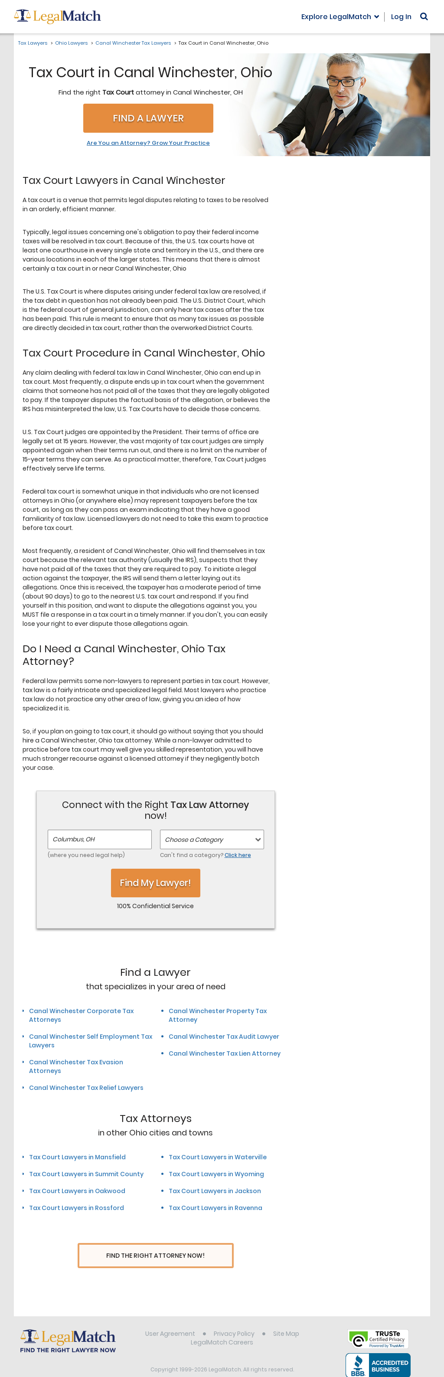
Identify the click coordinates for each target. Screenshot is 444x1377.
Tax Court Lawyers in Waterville (218, 1157)
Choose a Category (194, 839)
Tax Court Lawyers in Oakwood (77, 1191)
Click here (238, 855)
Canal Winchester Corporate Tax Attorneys (81, 1015)
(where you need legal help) (86, 855)
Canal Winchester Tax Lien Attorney (225, 1053)
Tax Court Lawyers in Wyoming (216, 1174)
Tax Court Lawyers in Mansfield (77, 1157)
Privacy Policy (234, 1317)
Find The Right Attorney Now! (155, 1256)
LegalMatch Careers (222, 1326)
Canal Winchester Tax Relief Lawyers (86, 1087)
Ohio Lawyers (71, 42)
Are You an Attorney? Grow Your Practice (148, 143)
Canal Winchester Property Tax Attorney (218, 1015)
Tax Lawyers (32, 42)
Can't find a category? (205, 855)
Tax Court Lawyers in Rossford (76, 1208)
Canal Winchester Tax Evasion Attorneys (76, 1066)
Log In (401, 17)
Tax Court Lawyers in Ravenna (215, 1208)
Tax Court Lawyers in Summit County (86, 1174)
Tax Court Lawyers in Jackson (215, 1191)
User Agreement (170, 1317)
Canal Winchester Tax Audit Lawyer (224, 1036)
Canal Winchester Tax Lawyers (133, 42)
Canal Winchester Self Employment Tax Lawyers (90, 1041)
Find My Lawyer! (155, 883)
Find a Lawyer (148, 118)
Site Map (286, 1317)
